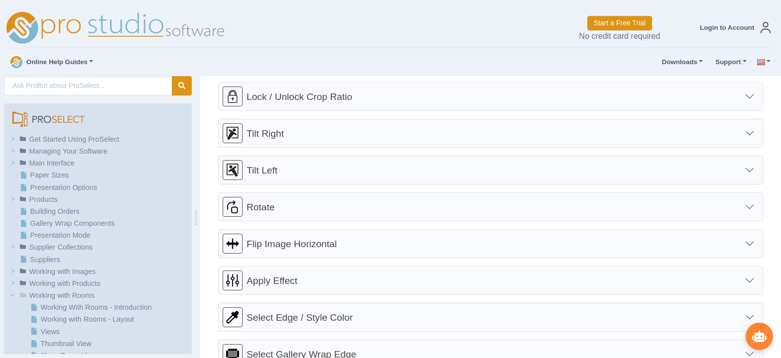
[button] (733, 27)
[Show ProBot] (758, 335)
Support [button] (726, 62)
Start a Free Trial (620, 23)
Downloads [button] (677, 62)
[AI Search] (88, 85)
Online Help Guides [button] (49, 62)
